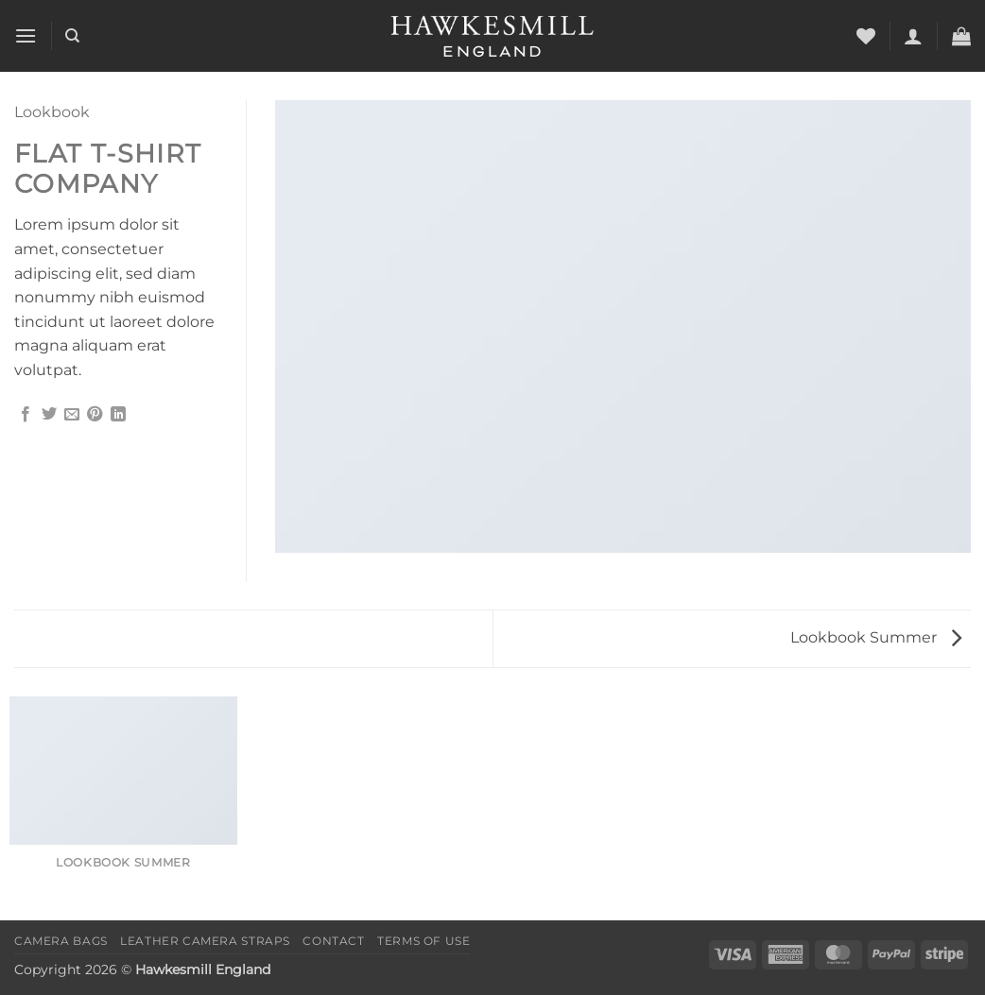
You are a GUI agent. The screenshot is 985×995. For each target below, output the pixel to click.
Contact (333, 941)
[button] (25, 35)
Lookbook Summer (875, 637)
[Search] (72, 36)
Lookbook (52, 112)
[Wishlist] (865, 36)
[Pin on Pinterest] (94, 414)
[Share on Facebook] (25, 414)
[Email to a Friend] (71, 414)
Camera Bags (61, 941)
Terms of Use (423, 941)
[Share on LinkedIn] (118, 414)
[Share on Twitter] (49, 414)
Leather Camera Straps (205, 941)
